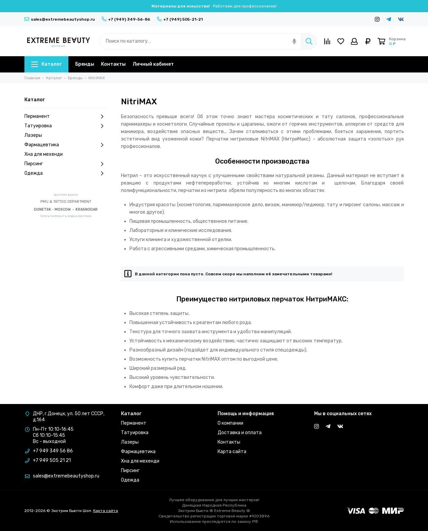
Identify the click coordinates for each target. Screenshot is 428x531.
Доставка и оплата (240, 433)
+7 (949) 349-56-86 (126, 19)
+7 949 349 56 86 (53, 451)
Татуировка (65, 126)
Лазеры (33, 135)
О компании (230, 423)
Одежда (65, 173)
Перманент (65, 116)
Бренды (84, 64)
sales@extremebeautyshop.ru (59, 19)
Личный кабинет (153, 64)
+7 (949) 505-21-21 (180, 19)
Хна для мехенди (43, 154)
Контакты (113, 64)
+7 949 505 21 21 (52, 460)
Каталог (46, 64)
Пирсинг (65, 164)
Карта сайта (232, 451)
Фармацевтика (65, 145)
